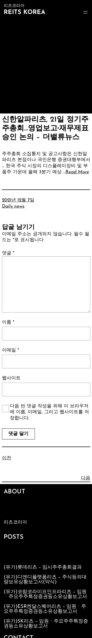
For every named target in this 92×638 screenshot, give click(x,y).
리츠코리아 (15, 522)
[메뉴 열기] (85, 12)
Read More (77, 172)
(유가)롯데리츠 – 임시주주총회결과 (43, 567)
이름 (8, 322)
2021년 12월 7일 (18, 200)
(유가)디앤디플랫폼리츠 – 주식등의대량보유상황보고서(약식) (45, 580)
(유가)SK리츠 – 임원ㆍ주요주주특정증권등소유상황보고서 (46, 624)
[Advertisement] (46, 65)
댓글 (8, 253)
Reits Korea (24, 12)
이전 (6, 458)
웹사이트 (11, 378)
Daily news (13, 206)
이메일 (10, 350)
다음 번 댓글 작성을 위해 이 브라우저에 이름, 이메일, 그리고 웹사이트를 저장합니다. (49, 412)
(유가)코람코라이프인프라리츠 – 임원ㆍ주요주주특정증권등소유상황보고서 (45, 594)
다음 (85, 478)
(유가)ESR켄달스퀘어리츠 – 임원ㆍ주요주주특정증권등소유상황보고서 (45, 609)
